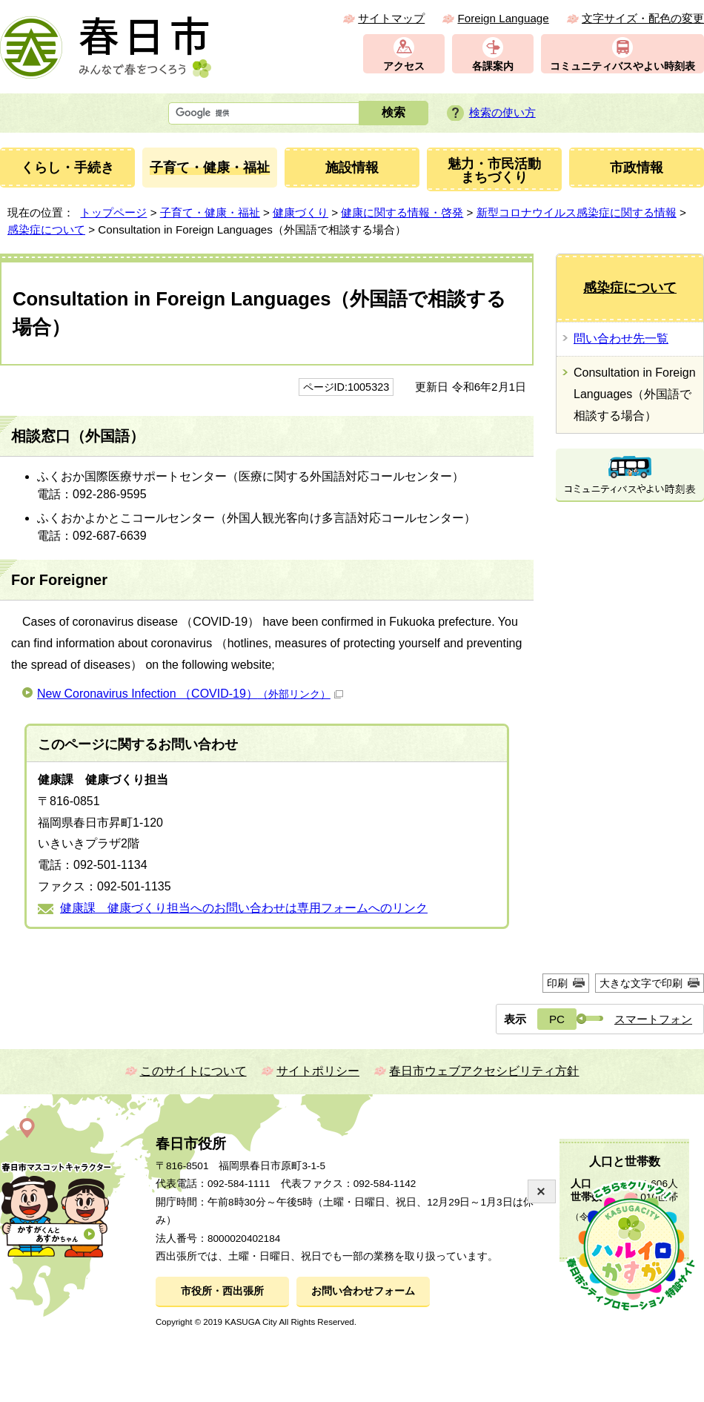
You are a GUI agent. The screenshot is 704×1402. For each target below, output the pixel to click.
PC (557, 1019)
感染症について (46, 229)
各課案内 (493, 66)
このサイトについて (193, 1071)
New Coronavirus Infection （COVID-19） (190, 693)
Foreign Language (502, 18)
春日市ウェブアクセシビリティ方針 (484, 1071)
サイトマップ (391, 18)
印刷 (557, 983)
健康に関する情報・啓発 (402, 212)
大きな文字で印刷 (641, 983)
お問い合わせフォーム (363, 1291)
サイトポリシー (317, 1071)
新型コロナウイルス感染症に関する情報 (576, 212)
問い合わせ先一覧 (621, 338)
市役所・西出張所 (222, 1291)
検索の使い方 (502, 112)
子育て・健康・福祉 (210, 212)
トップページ (113, 212)
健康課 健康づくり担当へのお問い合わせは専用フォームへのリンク (244, 908)
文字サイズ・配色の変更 (643, 18)
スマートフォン (653, 1019)
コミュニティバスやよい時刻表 (622, 66)
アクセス (404, 66)
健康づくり (300, 212)
